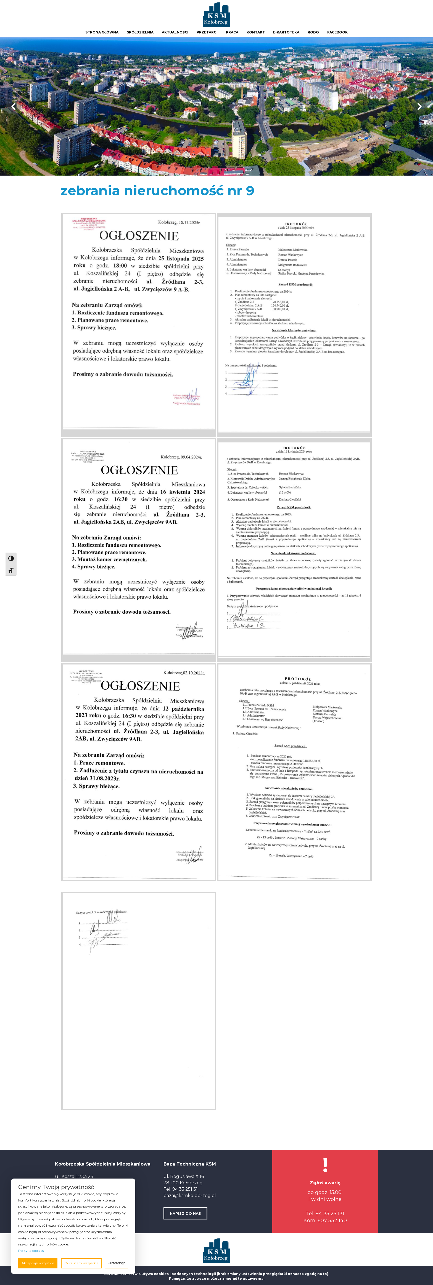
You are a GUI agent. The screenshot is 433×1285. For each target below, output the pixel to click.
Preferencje (116, 1263)
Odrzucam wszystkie (81, 1263)
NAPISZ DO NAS (185, 1213)
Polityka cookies (31, 1250)
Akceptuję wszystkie (38, 1263)
